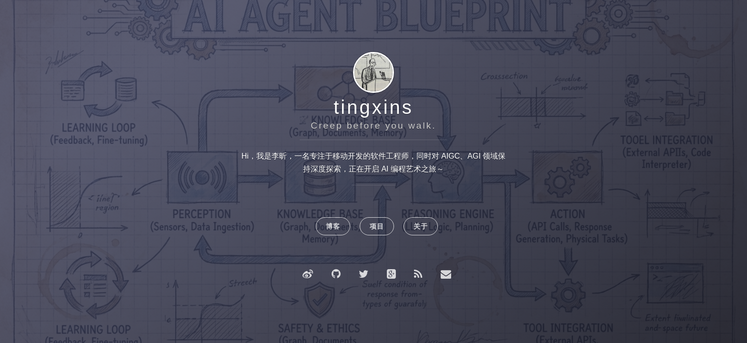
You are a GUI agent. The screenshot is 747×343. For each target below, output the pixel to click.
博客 (333, 226)
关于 (421, 226)
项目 (377, 226)
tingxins (373, 107)
